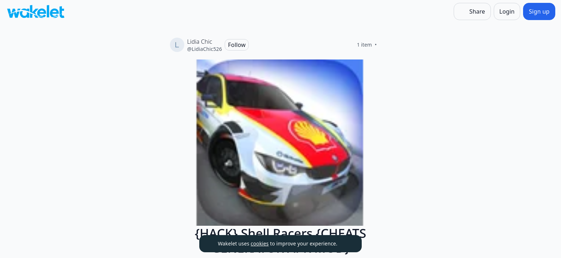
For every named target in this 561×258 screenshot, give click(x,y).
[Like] (385, 45)
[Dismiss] (347, 243)
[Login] (507, 11)
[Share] (472, 11)
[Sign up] (539, 11)
